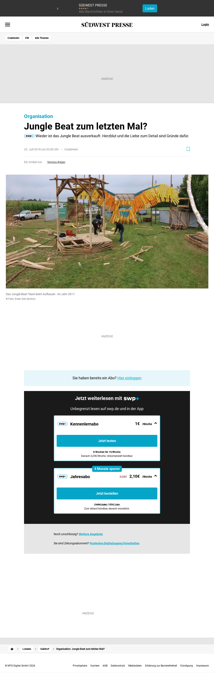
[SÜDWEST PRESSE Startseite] (107, 24)
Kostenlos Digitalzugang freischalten (114, 543)
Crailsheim (13, 38)
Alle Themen (42, 38)
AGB (105, 665)
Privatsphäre (80, 665)
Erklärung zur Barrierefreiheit (161, 665)
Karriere (94, 665)
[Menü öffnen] (7, 25)
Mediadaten (135, 665)
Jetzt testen (107, 441)
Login (205, 24)
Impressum (202, 665)
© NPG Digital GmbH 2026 (20, 665)
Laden (149, 8)
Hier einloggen (129, 378)
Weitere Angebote (91, 534)
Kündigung (186, 665)
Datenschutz (118, 665)
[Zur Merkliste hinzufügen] (188, 149)
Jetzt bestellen (107, 493)
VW (27, 38)
